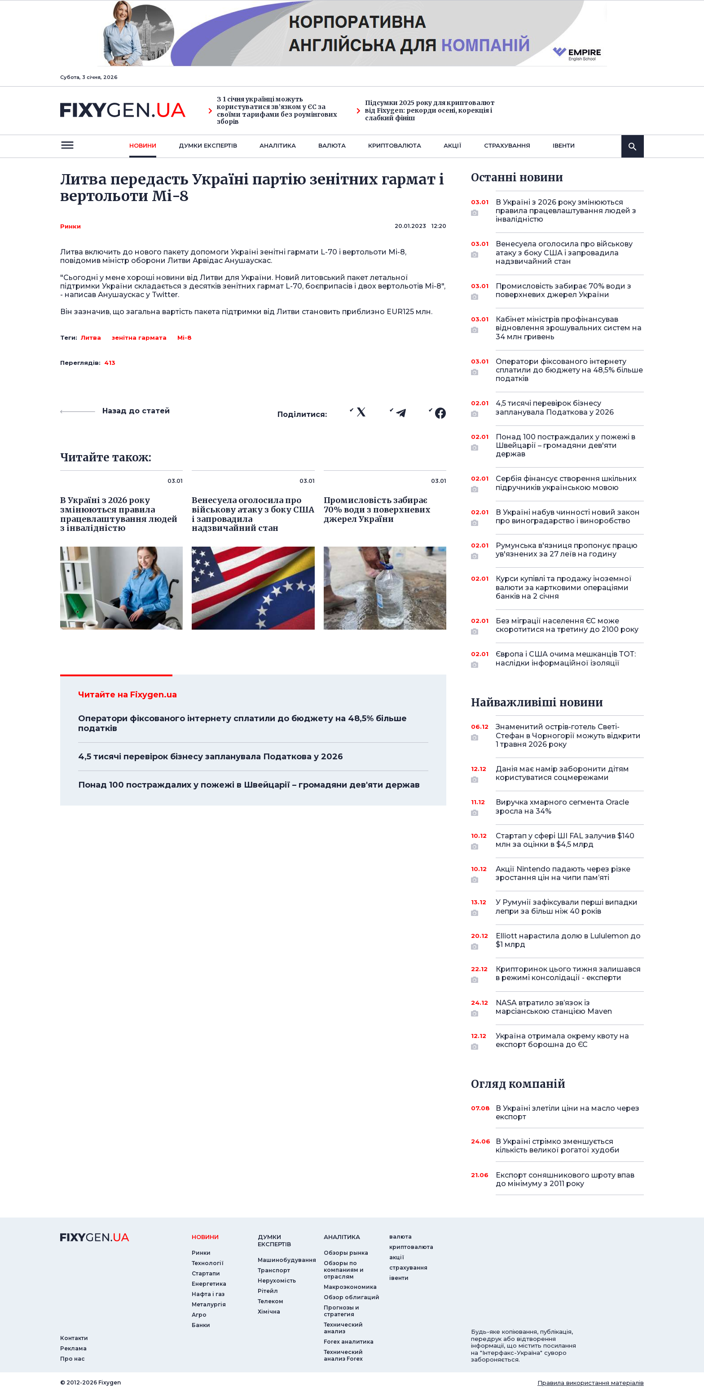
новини (142, 145)
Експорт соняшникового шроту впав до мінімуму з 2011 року (565, 1179)
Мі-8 (184, 337)
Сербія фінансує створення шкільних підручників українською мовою (566, 483)
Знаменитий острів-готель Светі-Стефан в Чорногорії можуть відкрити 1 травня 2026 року (568, 735)
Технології (208, 1263)
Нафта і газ (208, 1294)
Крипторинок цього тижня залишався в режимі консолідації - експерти (568, 974)
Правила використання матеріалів (590, 1382)
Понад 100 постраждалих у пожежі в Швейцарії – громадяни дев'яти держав (249, 785)
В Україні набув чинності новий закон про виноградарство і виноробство (568, 517)
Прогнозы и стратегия (341, 1311)
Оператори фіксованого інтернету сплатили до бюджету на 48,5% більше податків (242, 723)
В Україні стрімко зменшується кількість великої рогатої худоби (558, 1145)
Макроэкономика (350, 1286)
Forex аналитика (349, 1341)
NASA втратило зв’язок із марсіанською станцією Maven (557, 1008)
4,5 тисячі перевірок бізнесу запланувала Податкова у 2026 (210, 757)
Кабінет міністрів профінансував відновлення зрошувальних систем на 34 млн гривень (569, 328)
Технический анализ (343, 1328)
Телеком (270, 1301)
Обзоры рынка (346, 1252)
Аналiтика (278, 145)
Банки (201, 1325)
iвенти (564, 145)
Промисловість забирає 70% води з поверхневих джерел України (563, 291)
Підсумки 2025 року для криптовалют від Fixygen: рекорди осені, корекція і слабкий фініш (425, 110)
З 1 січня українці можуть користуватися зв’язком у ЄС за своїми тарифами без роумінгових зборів (272, 111)
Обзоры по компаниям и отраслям (344, 1270)
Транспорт (274, 1270)
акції (453, 145)
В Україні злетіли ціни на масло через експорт (567, 1112)
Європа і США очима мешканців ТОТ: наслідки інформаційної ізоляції (566, 659)
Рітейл (268, 1291)
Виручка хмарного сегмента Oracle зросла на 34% (562, 807)
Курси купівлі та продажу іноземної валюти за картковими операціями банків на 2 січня (564, 587)
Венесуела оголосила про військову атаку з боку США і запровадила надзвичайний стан (564, 252)
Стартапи (206, 1273)
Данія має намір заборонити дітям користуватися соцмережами (562, 774)
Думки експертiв (208, 145)
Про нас (72, 1358)
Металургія (209, 1304)
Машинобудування (287, 1260)
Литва (91, 337)
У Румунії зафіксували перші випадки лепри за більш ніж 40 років (567, 907)
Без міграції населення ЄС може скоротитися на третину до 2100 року (567, 626)
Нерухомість (277, 1280)
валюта (332, 145)
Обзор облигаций (351, 1297)
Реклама (73, 1348)
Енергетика (209, 1283)
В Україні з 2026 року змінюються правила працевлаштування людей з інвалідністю (566, 210)
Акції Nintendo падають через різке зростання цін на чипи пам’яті (563, 874)
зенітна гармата (139, 337)
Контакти (74, 1338)
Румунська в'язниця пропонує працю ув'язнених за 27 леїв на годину (567, 550)
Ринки (70, 226)
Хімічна (269, 1311)
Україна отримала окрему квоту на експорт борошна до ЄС (562, 1041)
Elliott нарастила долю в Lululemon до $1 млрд (568, 941)
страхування (507, 145)
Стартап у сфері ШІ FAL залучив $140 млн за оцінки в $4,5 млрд (565, 841)
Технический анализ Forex (343, 1355)
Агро (199, 1314)
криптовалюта (394, 145)
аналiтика (342, 1236)
